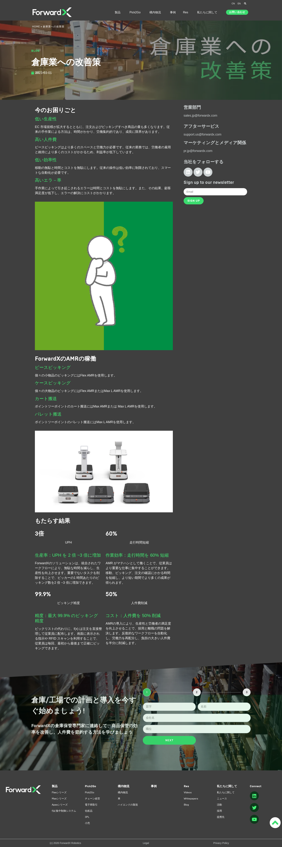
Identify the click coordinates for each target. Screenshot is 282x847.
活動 (219, 804)
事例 (173, 12)
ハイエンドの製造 (128, 804)
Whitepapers (191, 798)
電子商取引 (91, 804)
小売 (87, 823)
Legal (146, 843)
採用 (219, 810)
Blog (186, 804)
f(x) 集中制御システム (64, 810)
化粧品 (88, 810)
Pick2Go (135, 12)
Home (36, 26)
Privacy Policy (221, 843)
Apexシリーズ (60, 804)
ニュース (222, 798)
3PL (87, 817)
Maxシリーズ (59, 798)
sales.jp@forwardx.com (200, 115)
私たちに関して (208, 12)
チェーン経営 (92, 798)
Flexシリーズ (59, 792)
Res (186, 12)
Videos (188, 792)
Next (169, 740)
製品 (118, 12)
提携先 (220, 817)
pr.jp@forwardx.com (198, 151)
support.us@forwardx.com (202, 134)
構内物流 (156, 12)
